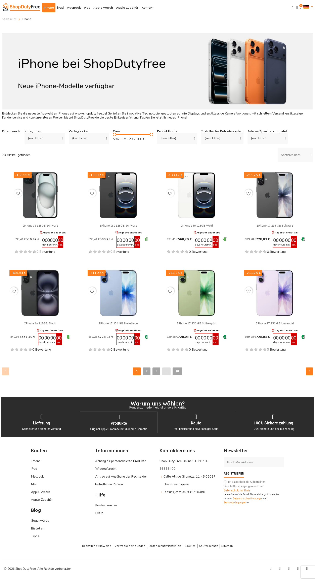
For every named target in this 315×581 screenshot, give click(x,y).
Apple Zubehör (127, 7)
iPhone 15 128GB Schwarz (40, 225)
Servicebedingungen (234, 502)
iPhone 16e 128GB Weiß (196, 225)
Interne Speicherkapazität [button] (267, 131)
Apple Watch (103, 7)
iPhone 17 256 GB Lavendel (275, 323)
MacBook (74, 7)
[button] (292, 8)
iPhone (49, 7)
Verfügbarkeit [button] (79, 131)
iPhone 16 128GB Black (40, 323)
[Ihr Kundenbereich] (297, 7)
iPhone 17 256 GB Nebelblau (118, 323)
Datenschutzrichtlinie (237, 490)
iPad (60, 7)
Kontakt (147, 7)
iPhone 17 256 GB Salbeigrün (196, 323)
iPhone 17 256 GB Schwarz (275, 225)
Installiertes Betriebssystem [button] (222, 131)
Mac (87, 7)
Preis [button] (116, 131)
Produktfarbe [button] (167, 131)
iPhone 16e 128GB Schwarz (118, 225)
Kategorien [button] (33, 131)
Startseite (9, 19)
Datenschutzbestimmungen (248, 498)
